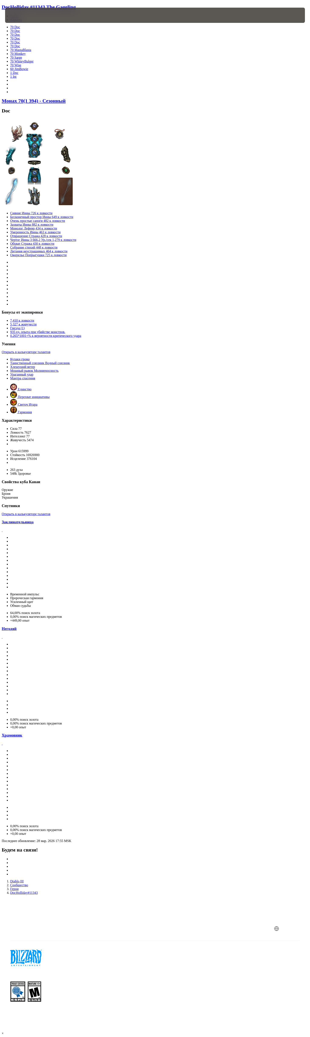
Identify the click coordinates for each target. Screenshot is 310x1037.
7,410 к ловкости (22, 320)
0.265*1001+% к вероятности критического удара (45, 335)
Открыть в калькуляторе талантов (26, 352)
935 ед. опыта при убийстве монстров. (37, 332)
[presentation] (20, 15)
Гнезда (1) (17, 328)
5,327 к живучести (23, 324)
